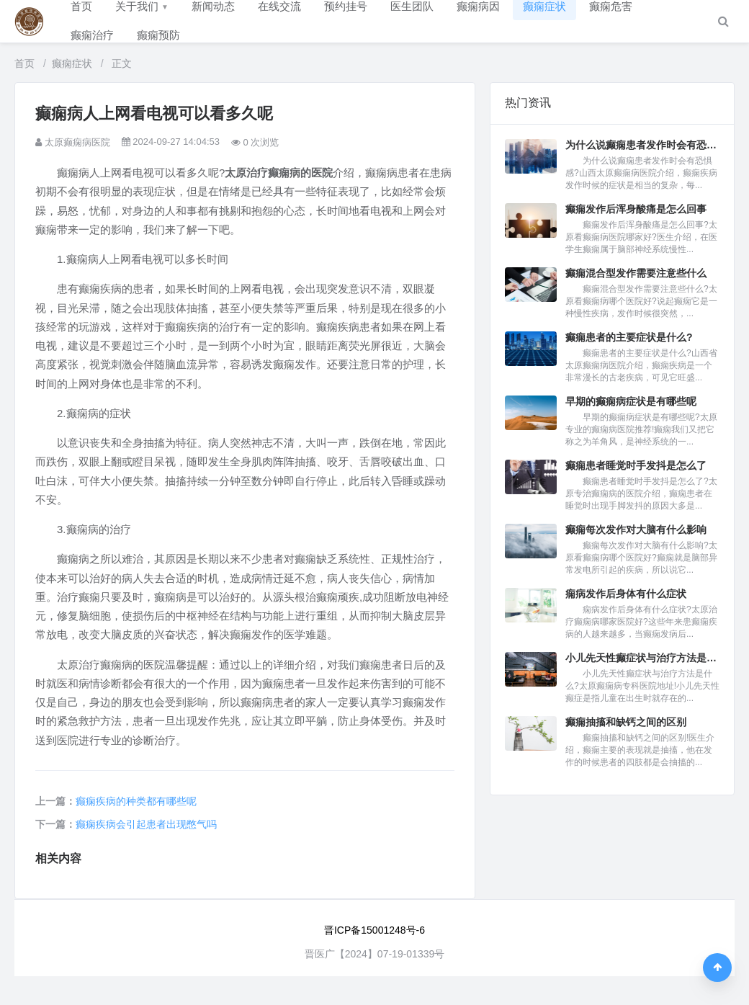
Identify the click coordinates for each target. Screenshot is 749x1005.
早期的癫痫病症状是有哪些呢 (630, 401)
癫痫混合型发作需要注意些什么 (636, 273)
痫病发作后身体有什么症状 (625, 593)
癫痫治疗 (92, 35)
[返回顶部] (717, 967)
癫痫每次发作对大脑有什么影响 (636, 529)
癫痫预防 (158, 35)
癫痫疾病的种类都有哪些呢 (136, 801)
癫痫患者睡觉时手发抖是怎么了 (636, 465)
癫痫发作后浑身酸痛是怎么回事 (636, 209)
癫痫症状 (72, 63)
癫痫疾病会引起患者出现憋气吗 (146, 824)
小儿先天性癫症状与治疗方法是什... (642, 658)
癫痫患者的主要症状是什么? (629, 337)
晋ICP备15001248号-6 (374, 930)
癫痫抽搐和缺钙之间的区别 (625, 722)
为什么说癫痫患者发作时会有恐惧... (642, 145)
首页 (24, 63)
